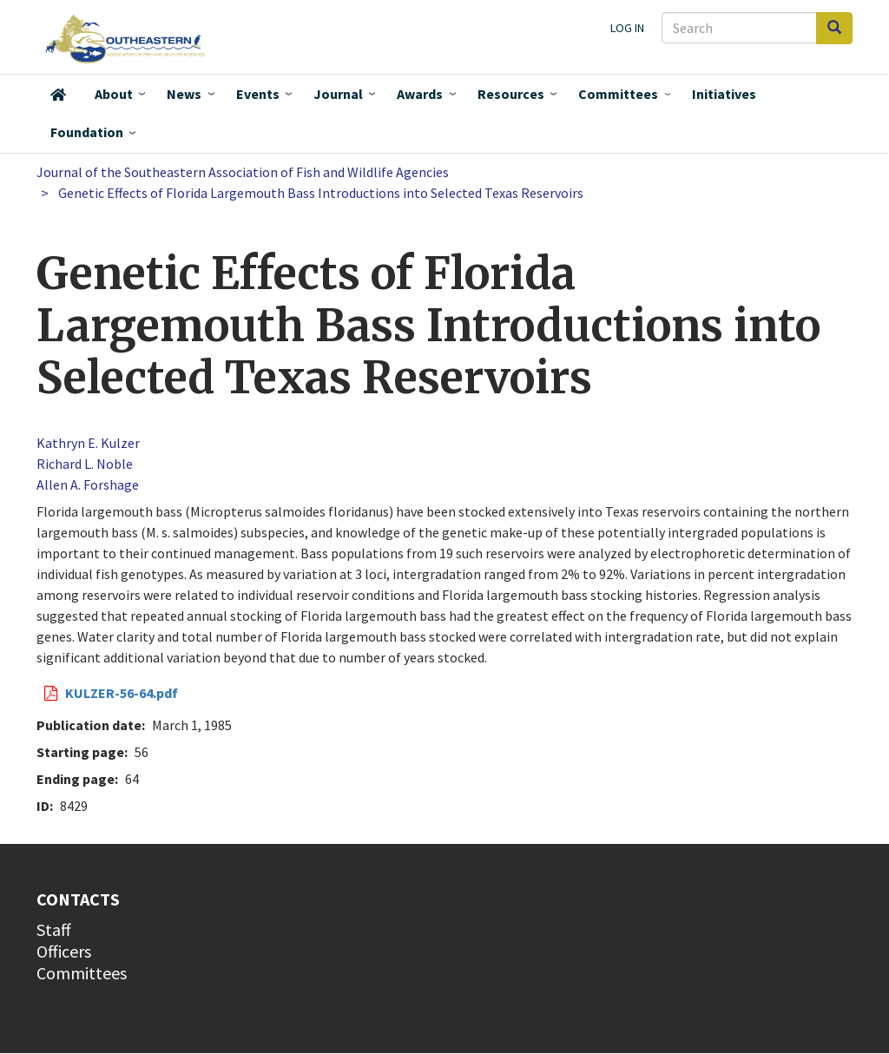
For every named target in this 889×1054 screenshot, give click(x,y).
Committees (618, 93)
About (114, 93)
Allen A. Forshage (87, 484)
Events (258, 93)
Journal (338, 93)
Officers (63, 951)
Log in (627, 28)
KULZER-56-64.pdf (121, 693)
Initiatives (724, 93)
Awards (420, 93)
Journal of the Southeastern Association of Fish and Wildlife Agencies (242, 172)
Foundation (86, 132)
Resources (510, 93)
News (184, 93)
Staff (53, 929)
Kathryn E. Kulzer (88, 442)
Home (58, 95)
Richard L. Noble (84, 463)
